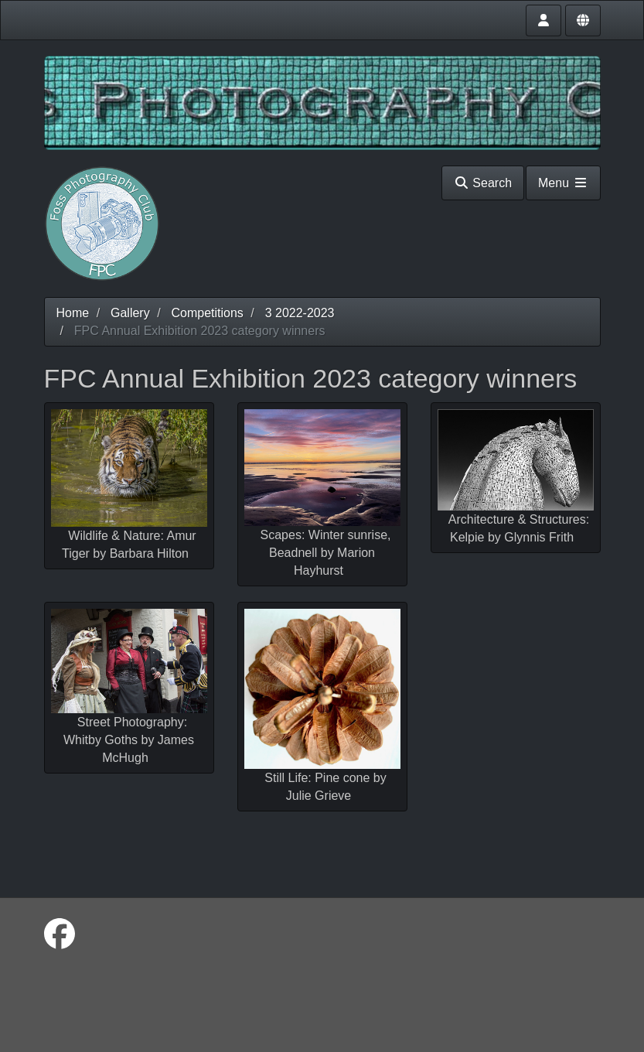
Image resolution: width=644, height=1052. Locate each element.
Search (483, 183)
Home (73, 312)
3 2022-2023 (300, 312)
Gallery (130, 312)
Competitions (207, 312)
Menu (563, 183)
